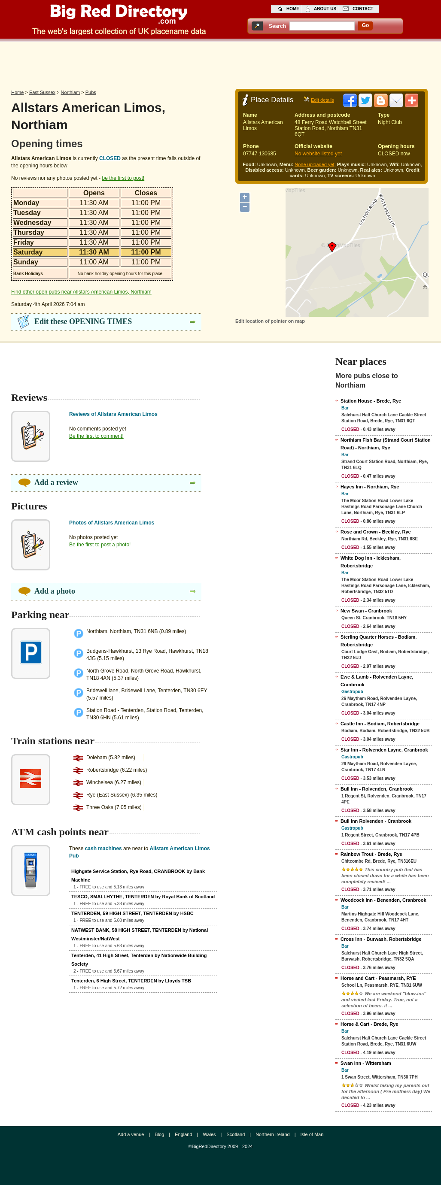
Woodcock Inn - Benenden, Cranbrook (383, 900)
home (292, 8)
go (365, 25)
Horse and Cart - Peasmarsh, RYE (378, 978)
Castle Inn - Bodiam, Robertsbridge (380, 723)
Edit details (322, 100)
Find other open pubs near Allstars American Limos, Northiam (81, 292)
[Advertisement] (220, 63)
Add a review (56, 482)
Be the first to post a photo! (100, 545)
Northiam (70, 92)
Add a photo (54, 591)
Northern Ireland (272, 1134)
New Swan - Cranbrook (366, 610)
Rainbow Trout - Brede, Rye (371, 854)
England (183, 1134)
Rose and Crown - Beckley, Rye (376, 531)
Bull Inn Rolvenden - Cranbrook (376, 821)
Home (17, 92)
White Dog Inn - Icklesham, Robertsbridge (371, 561)
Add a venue (131, 1134)
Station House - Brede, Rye (371, 400)
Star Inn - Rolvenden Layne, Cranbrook (384, 749)
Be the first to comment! (96, 436)
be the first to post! (123, 178)
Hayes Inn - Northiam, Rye (370, 486)
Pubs (90, 92)
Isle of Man (312, 1134)
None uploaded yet (314, 164)
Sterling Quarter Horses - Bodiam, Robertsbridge (379, 640)
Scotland (235, 1134)
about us (325, 8)
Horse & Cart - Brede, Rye (369, 1024)
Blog (159, 1134)
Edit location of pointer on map (270, 321)
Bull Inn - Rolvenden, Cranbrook (377, 788)
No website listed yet (318, 154)
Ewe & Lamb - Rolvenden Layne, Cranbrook (377, 680)
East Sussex (42, 92)
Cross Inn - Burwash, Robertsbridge (381, 939)
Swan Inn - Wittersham (366, 1063)
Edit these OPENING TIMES (83, 321)
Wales (209, 1134)
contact (363, 8)
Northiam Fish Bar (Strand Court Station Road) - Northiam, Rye (386, 443)
